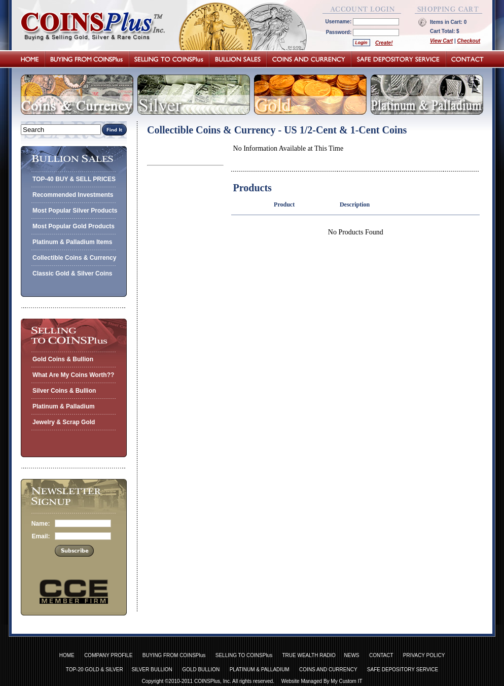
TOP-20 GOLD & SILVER (94, 669)
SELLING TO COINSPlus (243, 655)
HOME (67, 655)
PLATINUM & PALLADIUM (260, 669)
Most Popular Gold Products (73, 226)
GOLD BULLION (201, 669)
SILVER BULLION (151, 669)
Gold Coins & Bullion (62, 359)
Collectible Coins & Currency (74, 257)
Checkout (469, 41)
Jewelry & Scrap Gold (63, 422)
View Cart (441, 41)
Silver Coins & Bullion (64, 390)
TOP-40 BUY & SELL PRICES (74, 179)
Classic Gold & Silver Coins (72, 273)
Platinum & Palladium (63, 406)
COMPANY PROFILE (108, 655)
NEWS (351, 655)
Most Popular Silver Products (74, 210)
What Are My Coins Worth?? (73, 375)
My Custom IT (346, 681)
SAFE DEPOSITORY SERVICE (402, 669)
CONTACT (381, 655)
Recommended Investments (72, 194)
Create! (383, 43)
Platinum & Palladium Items (72, 242)
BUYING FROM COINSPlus (173, 655)
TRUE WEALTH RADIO (308, 655)
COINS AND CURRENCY (328, 669)
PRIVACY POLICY (424, 655)
